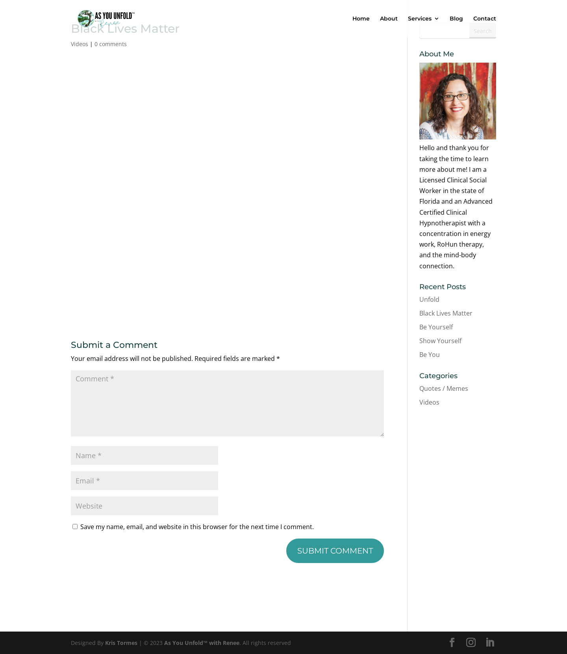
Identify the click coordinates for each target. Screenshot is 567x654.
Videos (79, 44)
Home (361, 19)
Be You (429, 354)
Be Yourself (436, 327)
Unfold (429, 299)
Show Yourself (440, 340)
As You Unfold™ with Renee (201, 643)
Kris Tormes (121, 643)
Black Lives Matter (445, 313)
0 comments (110, 44)
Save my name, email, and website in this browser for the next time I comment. (197, 526)
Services (420, 19)
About (389, 19)
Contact (484, 19)
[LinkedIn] (490, 642)
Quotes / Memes (443, 388)
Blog (456, 19)
